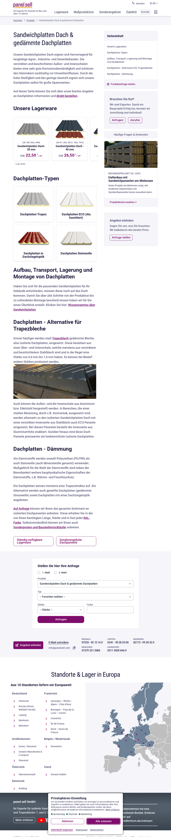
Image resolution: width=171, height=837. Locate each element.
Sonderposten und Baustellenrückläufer (39, 527)
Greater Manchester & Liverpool (30, 753)
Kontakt (145, 12)
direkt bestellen (66, 96)
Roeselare (56, 746)
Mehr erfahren (24, 820)
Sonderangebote (110, 12)
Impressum (82, 829)
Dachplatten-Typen (117, 52)
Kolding (23, 788)
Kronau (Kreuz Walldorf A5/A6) (27, 708)
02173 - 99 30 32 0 (143, 642)
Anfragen (117, 120)
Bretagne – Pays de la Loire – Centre (62, 711)
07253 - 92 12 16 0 (92, 642)
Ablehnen (67, 821)
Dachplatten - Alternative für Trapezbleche (129, 68)
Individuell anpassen (62, 829)
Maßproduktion (84, 12)
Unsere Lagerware (116, 46)
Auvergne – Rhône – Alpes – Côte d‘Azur (61, 703)
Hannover (24, 701)
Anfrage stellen (121, 237)
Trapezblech (60, 338)
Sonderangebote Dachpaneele (71, 541)
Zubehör (131, 12)
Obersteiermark (27, 774)
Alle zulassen (104, 821)
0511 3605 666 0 (116, 650)
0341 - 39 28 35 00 (117, 642)
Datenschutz (97, 829)
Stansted (23, 760)
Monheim (24, 720)
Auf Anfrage (21, 508)
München (24, 725)
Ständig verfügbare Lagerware (29, 541)
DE (153, 3)
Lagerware (61, 12)
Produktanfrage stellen (121, 84)
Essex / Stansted (27, 746)
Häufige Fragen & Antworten (131, 134)
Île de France (57, 723)
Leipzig (23, 715)
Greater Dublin (58, 774)
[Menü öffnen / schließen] (155, 12)
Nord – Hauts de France (59, 731)
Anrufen (138, 3)
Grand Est (56, 718)
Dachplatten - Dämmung (120, 74)
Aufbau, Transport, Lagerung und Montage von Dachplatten (129, 60)
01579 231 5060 (91, 650)
